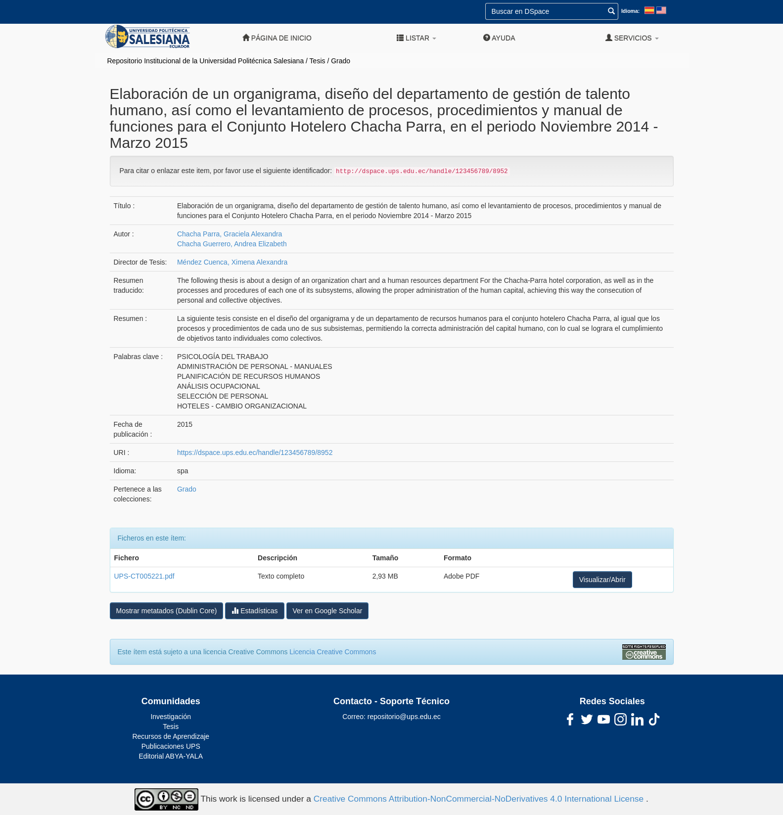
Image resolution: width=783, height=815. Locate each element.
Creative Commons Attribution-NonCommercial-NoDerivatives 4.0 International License (480, 799)
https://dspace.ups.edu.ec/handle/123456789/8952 (254, 452)
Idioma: (630, 11)
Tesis (317, 61)
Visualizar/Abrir (602, 580)
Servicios (632, 38)
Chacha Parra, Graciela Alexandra (229, 234)
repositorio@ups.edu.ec (404, 717)
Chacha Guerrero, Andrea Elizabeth (232, 244)
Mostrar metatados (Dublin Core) (166, 611)
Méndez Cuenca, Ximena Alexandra (232, 262)
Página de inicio (277, 38)
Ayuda (499, 38)
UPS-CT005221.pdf (144, 576)
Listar (416, 38)
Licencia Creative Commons (332, 652)
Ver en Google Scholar (328, 611)
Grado (340, 61)
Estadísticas (254, 610)
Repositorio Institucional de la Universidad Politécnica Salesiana (205, 61)
